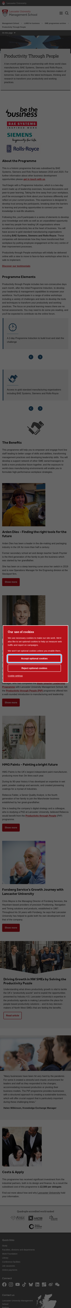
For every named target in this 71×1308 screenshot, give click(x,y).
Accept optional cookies (34, 658)
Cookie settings (15, 675)
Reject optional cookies (34, 668)
